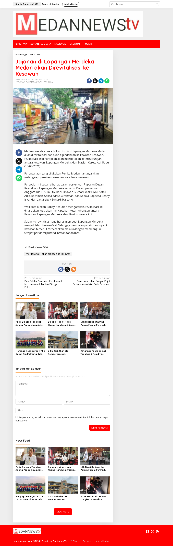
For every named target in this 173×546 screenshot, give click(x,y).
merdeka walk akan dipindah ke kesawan (48, 253)
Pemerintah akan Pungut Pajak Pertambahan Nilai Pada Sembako (89, 281)
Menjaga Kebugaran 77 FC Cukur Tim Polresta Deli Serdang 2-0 (30, 352)
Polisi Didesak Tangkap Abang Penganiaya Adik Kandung (29, 323)
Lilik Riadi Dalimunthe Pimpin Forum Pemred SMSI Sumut (92, 323)
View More (63, 511)
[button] (157, 4)
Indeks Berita (102, 541)
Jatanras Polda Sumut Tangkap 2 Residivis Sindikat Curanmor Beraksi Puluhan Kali (93, 352)
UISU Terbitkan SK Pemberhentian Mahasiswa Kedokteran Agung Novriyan (61, 352)
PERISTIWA (20, 82)
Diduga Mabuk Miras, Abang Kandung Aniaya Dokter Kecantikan (61, 323)
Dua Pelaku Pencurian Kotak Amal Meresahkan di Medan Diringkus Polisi (45, 283)
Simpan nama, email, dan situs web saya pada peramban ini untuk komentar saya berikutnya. (62, 419)
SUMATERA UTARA (34, 82)
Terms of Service (82, 541)
